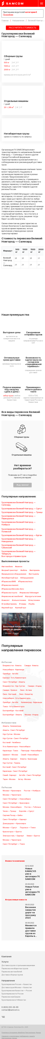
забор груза (8, 395)
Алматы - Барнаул (10, 759)
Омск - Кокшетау (26, 694)
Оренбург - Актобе (10, 674)
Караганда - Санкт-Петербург (15, 771)
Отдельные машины (16, 101)
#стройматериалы (9, 604)
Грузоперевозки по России (13, 993)
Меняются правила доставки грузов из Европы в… (31, 931)
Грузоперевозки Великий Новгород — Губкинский (19, 546)
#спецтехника (34, 600)
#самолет (6, 600)
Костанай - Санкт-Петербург (15, 767)
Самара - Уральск (10, 690)
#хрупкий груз (7, 608)
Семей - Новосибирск (30, 755)
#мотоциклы (34, 574)
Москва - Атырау (31, 715)
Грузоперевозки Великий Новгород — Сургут (22, 508)
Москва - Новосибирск (12, 807)
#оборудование (27, 578)
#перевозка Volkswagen (29, 593)
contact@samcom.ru (10, 1010)
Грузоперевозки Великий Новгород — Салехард (19, 503)
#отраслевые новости (16, 900)
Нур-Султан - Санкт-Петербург (15, 738)
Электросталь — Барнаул (13, 836)
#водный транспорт (10, 570)
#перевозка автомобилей (12, 596)
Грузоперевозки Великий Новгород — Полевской (19, 530)
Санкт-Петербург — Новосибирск (17, 799)
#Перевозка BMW (9, 582)
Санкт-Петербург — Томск (14, 844)
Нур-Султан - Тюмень (11, 763)
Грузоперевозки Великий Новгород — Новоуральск (19, 540)
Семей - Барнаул (9, 775)
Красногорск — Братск (12, 832)
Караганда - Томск (10, 751)
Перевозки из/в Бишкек (11, 997)
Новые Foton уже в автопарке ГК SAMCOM (32, 890)
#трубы (32, 604)
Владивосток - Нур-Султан (14, 686)
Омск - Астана (26, 690)
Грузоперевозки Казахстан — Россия (17, 990)
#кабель (24, 570)
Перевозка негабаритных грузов (15, 968)
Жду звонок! (22, 485)
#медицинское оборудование (14, 574)
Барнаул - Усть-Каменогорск (14, 678)
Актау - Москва (24, 779)
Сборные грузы (13, 56)
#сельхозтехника (19, 600)
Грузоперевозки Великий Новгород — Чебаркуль (19, 552)
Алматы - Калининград (12, 726)
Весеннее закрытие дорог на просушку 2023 (30, 913)
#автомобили (7, 567)
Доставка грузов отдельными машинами (18, 965)
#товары (22, 604)
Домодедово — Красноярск (14, 824)
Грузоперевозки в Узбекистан (14, 1000)
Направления (8, 980)
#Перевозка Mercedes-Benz (13, 589)
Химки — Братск (33, 836)
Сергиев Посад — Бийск (13, 815)
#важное (18, 567)
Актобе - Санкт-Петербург (30, 775)
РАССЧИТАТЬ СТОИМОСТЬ (22, 27)
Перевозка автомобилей (12, 971)
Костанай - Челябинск (12, 743)
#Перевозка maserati (10, 585)
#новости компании (15, 861)
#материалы (35, 570)
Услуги (5, 961)
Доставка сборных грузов (12, 975)
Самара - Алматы (31, 666)
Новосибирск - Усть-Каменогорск (16, 698)
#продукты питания (33, 596)
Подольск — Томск (28, 828)
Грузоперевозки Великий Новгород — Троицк (22, 512)
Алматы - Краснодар (28, 759)
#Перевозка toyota (9, 593)
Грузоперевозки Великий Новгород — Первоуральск (19, 517)
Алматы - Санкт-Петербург (14, 730)
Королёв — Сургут (26, 811)
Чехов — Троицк (9, 811)
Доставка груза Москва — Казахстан (17, 987)
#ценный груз (20, 608)
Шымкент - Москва (10, 755)
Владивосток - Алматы (12, 666)
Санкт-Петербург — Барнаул (15, 819)
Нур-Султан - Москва (11, 734)
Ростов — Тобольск (32, 807)
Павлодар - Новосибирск (31, 751)
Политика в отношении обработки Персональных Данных (21, 1033)
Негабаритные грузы (16, 134)
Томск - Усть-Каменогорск (13, 707)
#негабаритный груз (10, 578)
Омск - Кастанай (9, 694)
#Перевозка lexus (25, 582)
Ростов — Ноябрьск (32, 791)
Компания (6, 956)
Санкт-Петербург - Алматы (14, 682)
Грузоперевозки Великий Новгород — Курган (22, 535)
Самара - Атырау (35, 686)
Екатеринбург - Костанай (13, 711)
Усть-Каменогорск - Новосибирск (16, 747)
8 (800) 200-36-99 (10, 1007)
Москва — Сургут (10, 828)
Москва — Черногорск (12, 795)
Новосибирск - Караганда (13, 670)
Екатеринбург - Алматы (12, 715)
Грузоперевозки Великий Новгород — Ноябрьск (19, 523)
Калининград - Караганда (31, 702)
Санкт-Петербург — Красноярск (16, 803)
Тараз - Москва (9, 779)
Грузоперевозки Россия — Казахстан (17, 984)
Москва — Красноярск (12, 791)
